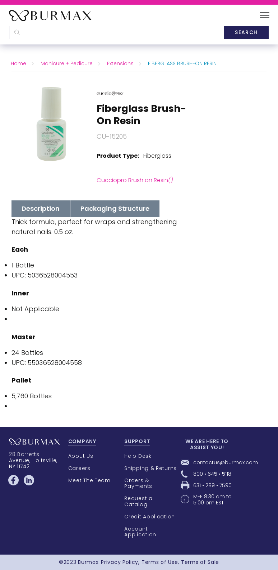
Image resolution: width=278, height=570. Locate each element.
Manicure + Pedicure (67, 63)
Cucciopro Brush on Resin (135, 180)
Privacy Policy (119, 562)
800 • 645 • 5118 (212, 474)
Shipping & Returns (150, 468)
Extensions (120, 63)
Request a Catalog (138, 501)
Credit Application (149, 516)
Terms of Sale (200, 562)
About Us (80, 456)
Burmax (88, 562)
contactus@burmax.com (225, 462)
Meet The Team (89, 480)
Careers (79, 468)
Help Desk (137, 456)
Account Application (140, 531)
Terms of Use (160, 562)
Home (18, 63)
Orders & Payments (138, 483)
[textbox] (116, 32)
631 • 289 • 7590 (212, 485)
